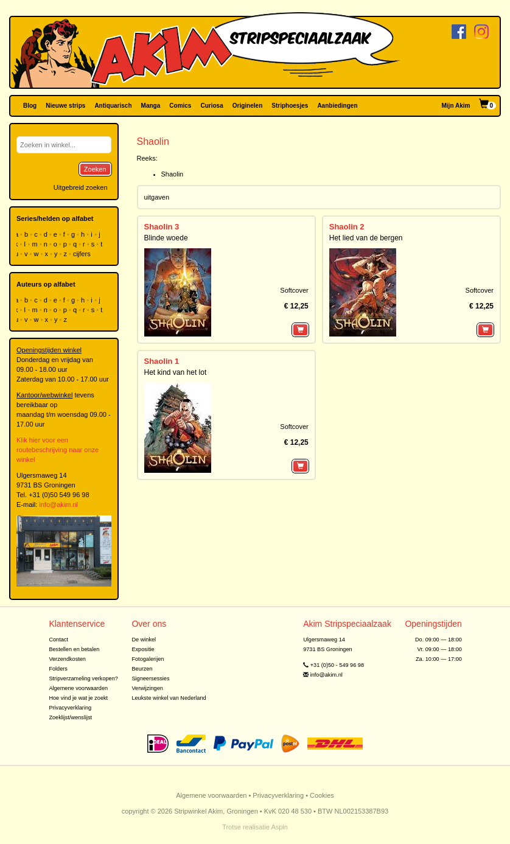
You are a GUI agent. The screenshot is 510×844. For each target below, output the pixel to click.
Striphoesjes (289, 105)
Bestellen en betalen (74, 649)
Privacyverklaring (70, 708)
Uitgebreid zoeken (81, 187)
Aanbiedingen (337, 105)
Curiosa (211, 105)
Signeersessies (150, 678)
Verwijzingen (146, 688)
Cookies (322, 795)
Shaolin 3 (162, 226)
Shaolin (172, 174)
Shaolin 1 (162, 361)
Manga (151, 105)
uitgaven (157, 197)
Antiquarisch (112, 105)
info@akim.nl (58, 504)
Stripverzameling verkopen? (83, 678)
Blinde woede (166, 238)
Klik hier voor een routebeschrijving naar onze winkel (57, 449)
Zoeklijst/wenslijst (70, 717)
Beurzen (141, 669)
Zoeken (95, 169)
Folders (58, 669)
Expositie (142, 649)
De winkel (143, 639)
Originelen (247, 105)
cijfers (83, 253)
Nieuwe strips (65, 105)
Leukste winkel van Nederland (168, 698)
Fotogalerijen (147, 659)
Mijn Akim (456, 105)
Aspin (279, 827)
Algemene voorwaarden (78, 688)
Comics (180, 105)
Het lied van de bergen (366, 238)
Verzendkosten (67, 659)
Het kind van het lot (175, 372)
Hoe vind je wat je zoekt (78, 698)
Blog (30, 105)
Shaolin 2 (347, 226)
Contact (58, 639)
